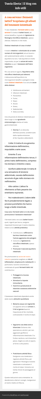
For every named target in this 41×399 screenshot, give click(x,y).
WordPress (13, 395)
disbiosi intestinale (16, 82)
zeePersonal (24, 395)
